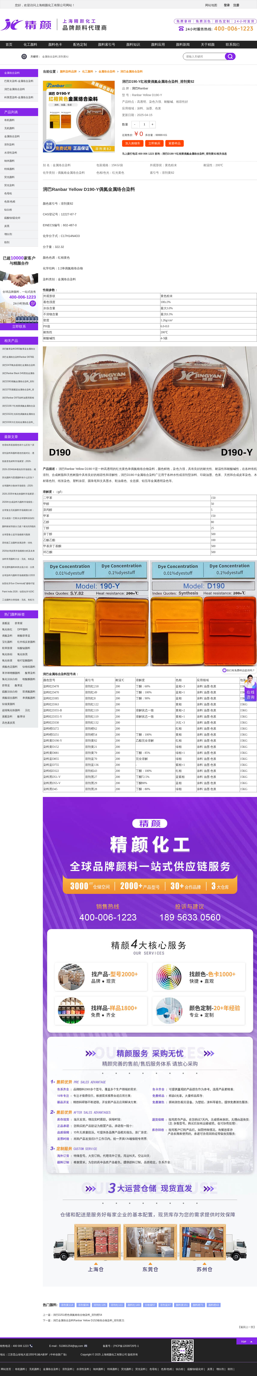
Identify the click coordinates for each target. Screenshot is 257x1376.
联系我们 (232, 44)
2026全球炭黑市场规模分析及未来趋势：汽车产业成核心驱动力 (18, 552)
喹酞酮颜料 (28, 679)
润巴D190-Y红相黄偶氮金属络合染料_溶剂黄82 (189, 153)
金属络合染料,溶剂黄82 (55, 56)
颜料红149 (134, 1305)
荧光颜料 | (127, 1369)
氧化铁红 (7, 629)
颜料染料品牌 (68, 71)
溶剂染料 (9, 144)
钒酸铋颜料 (23, 648)
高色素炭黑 (8, 722)
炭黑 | (211, 1369)
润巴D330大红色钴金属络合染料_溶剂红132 (18, 423)
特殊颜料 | (113, 1369)
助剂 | (231, 1369)
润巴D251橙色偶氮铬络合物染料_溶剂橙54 (77, 1314)
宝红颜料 (7, 641)
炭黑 (6, 226)
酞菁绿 (21, 716)
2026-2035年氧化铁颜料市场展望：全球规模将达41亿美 (19, 495)
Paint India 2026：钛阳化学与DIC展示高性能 (18, 593)
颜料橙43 (213, 1305)
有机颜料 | (21, 1369)
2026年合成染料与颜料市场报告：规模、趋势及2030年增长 (18, 503)
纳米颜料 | (99, 1369)
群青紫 (18, 623)
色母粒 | (154, 1369)
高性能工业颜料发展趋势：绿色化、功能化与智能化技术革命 (17, 544)
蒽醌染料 (7, 716)
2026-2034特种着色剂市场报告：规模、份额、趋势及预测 (19, 471)
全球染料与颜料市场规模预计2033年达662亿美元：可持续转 (18, 576)
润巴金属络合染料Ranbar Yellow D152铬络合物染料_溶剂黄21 (88, 1320)
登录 (227, 5)
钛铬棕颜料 (28, 666)
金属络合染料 (107, 71)
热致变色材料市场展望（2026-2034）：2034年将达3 (16, 462)
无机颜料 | (35, 1369)
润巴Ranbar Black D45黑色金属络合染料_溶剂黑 (18, 374)
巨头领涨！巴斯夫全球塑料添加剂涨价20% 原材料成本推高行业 (18, 519)
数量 (125, 124)
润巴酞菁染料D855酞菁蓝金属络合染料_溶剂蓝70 (18, 350)
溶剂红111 (117, 1305)
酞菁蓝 (18, 685)
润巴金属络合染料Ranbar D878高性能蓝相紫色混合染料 (18, 358)
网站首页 (6, 1369)
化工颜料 (30, 44)
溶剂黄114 (67, 1305)
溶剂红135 (100, 1305)
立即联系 (19, 326)
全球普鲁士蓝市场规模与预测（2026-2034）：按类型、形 (16, 536)
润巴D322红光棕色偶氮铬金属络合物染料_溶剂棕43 (18, 415)
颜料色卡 (55, 44)
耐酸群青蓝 (23, 635)
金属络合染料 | (52, 1369)
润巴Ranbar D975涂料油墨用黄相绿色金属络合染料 (18, 399)
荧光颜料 (9, 177)
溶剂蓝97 (165, 1305)
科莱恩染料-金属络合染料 (18, 97)
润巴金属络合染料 (131, 71)
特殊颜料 (9, 168)
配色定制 (80, 44)
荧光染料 (9, 185)
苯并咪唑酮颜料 (11, 672)
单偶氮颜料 (28, 697)
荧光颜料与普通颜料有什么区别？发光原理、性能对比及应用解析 (18, 479)
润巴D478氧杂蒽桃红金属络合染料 (18, 365)
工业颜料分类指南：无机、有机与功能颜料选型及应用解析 (18, 601)
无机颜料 (9, 128)
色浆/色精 (9, 201)
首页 (9, 44)
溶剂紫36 (83, 1305)
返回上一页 (247, 1327)
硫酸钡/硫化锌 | (196, 1369)
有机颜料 (9, 120)
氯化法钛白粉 (10, 679)
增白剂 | (221, 1369)
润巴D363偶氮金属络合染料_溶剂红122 (18, 383)
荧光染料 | (141, 1369)
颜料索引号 (106, 44)
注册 (236, 5)
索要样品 (175, 143)
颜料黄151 (182, 1305)
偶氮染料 (7, 635)
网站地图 (211, 5)
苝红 (27, 710)
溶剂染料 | (68, 1369)
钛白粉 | (181, 1369)
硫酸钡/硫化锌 (12, 217)
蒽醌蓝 (6, 623)
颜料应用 (158, 44)
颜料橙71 (198, 1305)
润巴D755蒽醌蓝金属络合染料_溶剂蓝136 (18, 391)
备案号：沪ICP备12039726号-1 (121, 1345)
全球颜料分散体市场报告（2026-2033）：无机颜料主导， (17, 487)
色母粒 (8, 193)
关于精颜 (208, 44)
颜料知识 (133, 44)
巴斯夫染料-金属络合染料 (18, 81)
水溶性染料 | (83, 1369)
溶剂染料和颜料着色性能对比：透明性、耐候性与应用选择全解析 (18, 454)
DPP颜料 (22, 629)
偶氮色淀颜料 (10, 666)
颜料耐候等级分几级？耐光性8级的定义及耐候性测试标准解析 (19, 528)
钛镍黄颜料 (8, 704)
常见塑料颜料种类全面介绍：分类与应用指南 (18, 568)
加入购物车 (132, 143)
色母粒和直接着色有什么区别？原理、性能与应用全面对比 (18, 446)
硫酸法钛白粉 (10, 691)
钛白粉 (8, 209)
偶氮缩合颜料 (10, 697)
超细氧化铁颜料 (11, 710)
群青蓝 (6, 685)
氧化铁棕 (7, 654)
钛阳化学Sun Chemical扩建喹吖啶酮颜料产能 (18, 585)
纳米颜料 (9, 160)
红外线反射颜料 (26, 641)
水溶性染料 (10, 152)
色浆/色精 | (167, 1369)
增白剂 (8, 234)
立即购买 (154, 143)
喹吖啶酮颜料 (25, 660)
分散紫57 (150, 1305)
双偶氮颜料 (28, 691)
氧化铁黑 (22, 654)
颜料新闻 (183, 44)
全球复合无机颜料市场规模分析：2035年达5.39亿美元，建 (18, 511)
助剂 (6, 242)
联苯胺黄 (7, 648)
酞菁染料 (30, 672)
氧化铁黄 (7, 660)
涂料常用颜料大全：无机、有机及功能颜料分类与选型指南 (18, 560)
